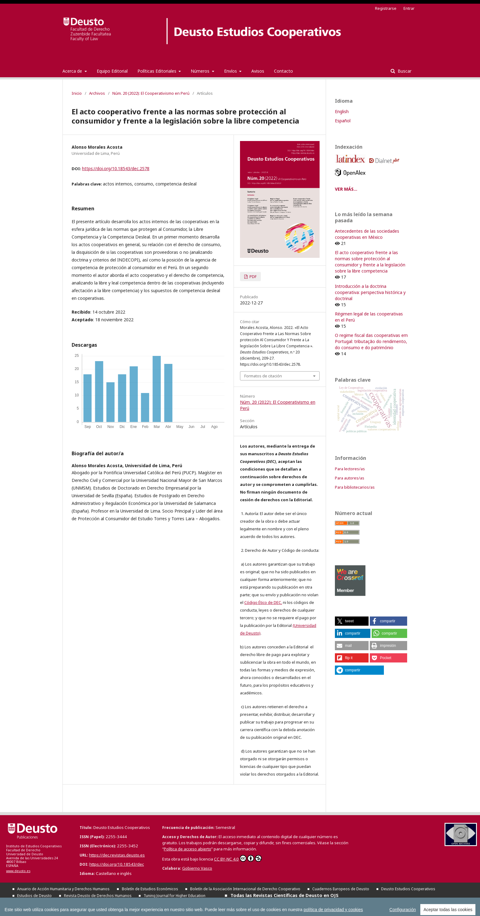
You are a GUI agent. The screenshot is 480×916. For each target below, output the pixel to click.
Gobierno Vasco (197, 868)
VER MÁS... (346, 189)
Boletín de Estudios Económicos (150, 888)
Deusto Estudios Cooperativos (408, 888)
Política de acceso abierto (187, 849)
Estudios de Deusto (34, 895)
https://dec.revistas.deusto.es (117, 855)
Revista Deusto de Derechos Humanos (98, 895)
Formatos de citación (263, 376)
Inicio (77, 93)
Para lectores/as (350, 468)
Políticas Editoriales (157, 71)
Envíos (231, 71)
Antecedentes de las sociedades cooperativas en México (367, 234)
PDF (253, 276)
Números (201, 71)
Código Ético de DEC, (263, 602)
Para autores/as (349, 478)
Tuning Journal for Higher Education (174, 895)
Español (343, 121)
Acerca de (72, 71)
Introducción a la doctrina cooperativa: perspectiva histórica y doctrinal (370, 292)
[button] (352, 621)
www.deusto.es (18, 871)
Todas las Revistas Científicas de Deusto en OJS (285, 895)
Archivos (97, 93)
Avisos (257, 71)
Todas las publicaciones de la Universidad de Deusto (89, 902)
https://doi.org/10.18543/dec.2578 (115, 168)
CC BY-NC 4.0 (238, 858)
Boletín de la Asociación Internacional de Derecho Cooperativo (245, 888)
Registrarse (385, 8)
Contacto (283, 71)
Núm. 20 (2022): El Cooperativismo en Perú (150, 93)
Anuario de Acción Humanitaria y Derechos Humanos (63, 888)
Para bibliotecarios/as (355, 487)
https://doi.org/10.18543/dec (116, 864)
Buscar (403, 71)
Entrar (408, 8)
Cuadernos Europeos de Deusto (340, 888)
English (342, 111)
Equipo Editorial (112, 71)
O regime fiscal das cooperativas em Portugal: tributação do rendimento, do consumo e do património (371, 341)
